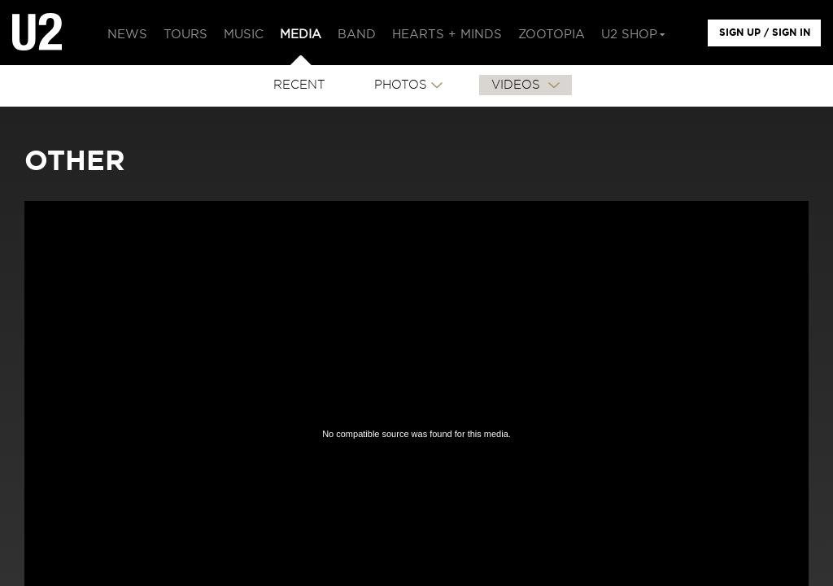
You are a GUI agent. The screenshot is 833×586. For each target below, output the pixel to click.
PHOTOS (400, 85)
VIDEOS (517, 85)
